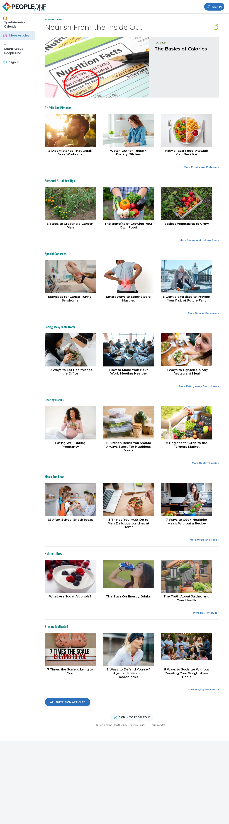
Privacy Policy (137, 741)
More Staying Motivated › (203, 705)
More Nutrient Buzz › (206, 628)
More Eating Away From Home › (199, 399)
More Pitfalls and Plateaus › (201, 177)
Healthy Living (53, 19)
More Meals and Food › (204, 554)
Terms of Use (158, 741)
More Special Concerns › (203, 325)
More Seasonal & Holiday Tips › (199, 251)
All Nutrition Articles (67, 718)
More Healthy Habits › (205, 476)
